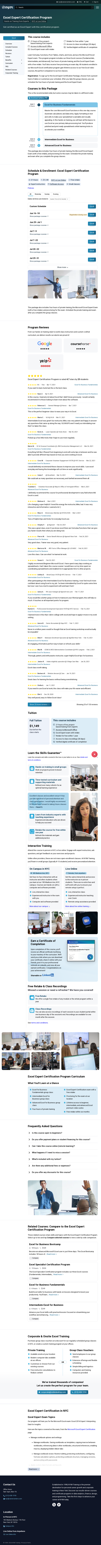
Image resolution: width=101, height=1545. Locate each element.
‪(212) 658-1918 (79, 1392)
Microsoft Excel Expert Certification (81, 1429)
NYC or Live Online (39, 21)
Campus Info (8, 1526)
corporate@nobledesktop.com (52, 1392)
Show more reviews (40, 704)
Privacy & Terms (26, 1542)
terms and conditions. (39, 1023)
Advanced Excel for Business (88, 394)
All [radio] (30, 194)
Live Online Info (9, 1534)
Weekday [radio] (38, 194)
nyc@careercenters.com (12, 1499)
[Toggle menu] (97, 7)
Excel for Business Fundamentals (86, 385)
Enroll (14, 38)
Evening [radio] (55, 194)
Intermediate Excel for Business (86, 417)
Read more (52, 1254)
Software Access (56, 184)
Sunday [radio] (47, 194)
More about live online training (78, 906)
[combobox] (54, 7)
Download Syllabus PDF (38, 98)
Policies (31, 188)
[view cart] (87, 2)
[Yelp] (54, 1505)
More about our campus (40, 906)
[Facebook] (59, 1505)
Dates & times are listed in (38, 199)
